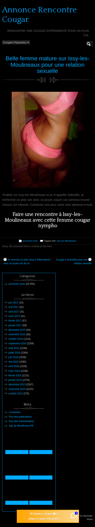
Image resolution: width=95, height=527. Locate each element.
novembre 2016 (16, 334)
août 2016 (13, 348)
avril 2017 (13, 311)
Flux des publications (20, 416)
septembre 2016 (17, 343)
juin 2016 (13, 357)
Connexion (14, 412)
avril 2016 (13, 366)
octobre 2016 (15, 339)
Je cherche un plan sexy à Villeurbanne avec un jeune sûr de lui (26, 261)
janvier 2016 (15, 380)
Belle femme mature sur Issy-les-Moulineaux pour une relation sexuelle (47, 64)
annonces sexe (30, 241)
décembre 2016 (16, 329)
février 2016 (14, 375)
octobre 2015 (15, 393)
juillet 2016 (14, 352)
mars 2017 (14, 316)
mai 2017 (13, 307)
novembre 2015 (16, 389)
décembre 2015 (16, 384)
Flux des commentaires (21, 421)
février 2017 (14, 320)
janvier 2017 (15, 325)
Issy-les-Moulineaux (66, 241)
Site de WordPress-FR (21, 425)
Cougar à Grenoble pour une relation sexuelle (74, 261)
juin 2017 (13, 302)
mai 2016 (13, 361)
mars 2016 (14, 371)
